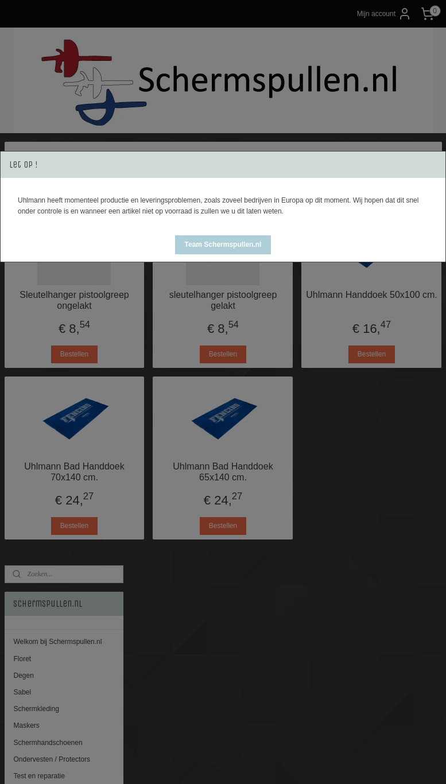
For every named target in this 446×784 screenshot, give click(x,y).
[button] (223, 244)
